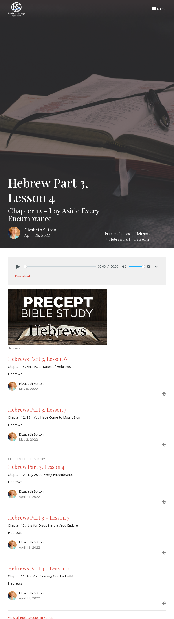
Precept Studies (117, 233)
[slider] (60, 266)
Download (22, 276)
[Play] (18, 266)
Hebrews (142, 233)
